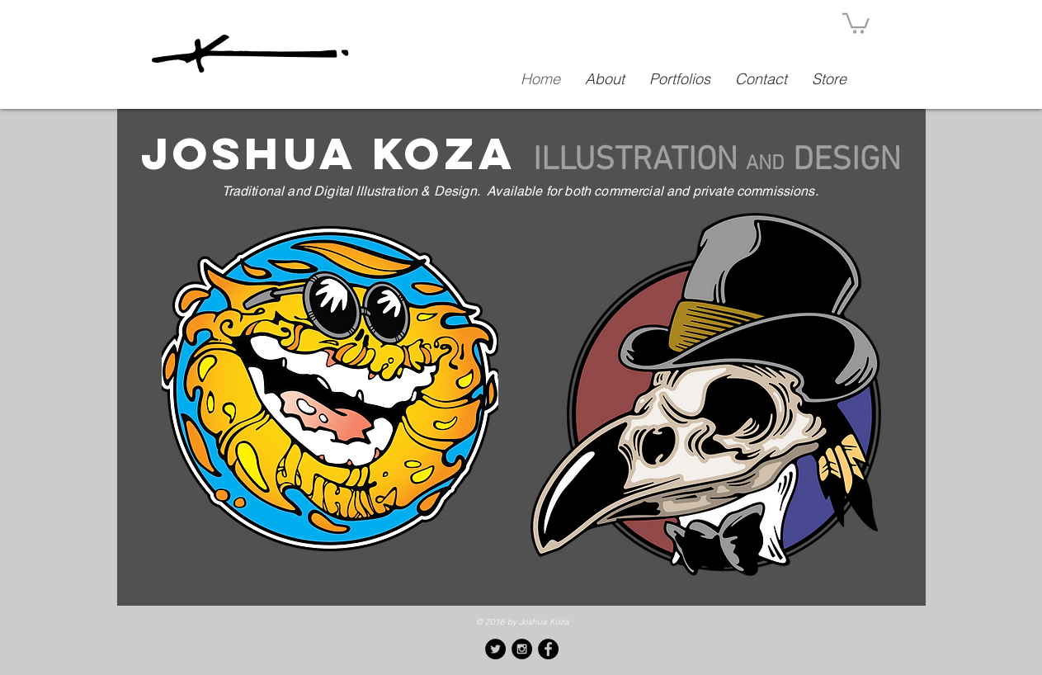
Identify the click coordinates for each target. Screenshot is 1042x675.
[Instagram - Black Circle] (522, 649)
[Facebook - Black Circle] (548, 649)
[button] (856, 22)
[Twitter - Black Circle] (495, 649)
